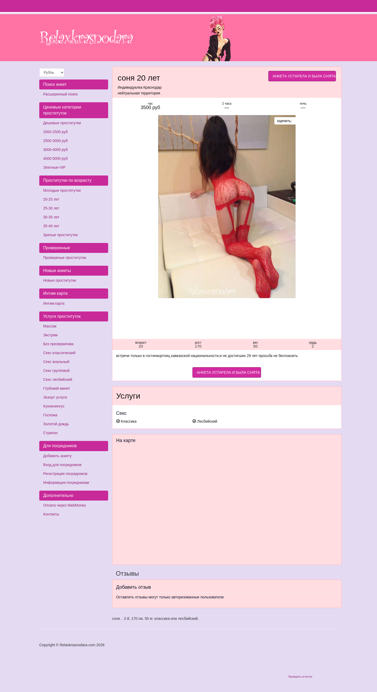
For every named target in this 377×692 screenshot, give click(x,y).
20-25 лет (51, 199)
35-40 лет (51, 226)
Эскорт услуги (55, 397)
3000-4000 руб (55, 150)
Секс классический (59, 353)
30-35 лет (51, 217)
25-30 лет (51, 208)
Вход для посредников (62, 465)
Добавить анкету (57, 456)
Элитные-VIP (54, 167)
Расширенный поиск (60, 94)
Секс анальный (56, 362)
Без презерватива (58, 344)
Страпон (50, 433)
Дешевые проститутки (62, 123)
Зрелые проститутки (60, 235)
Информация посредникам (66, 482)
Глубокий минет (56, 388)
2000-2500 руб (55, 132)
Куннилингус (53, 406)
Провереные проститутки (64, 258)
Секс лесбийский (57, 379)
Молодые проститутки (62, 190)
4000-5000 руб (55, 158)
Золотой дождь (56, 424)
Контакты (51, 514)
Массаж (50, 326)
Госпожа (50, 415)
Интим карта (53, 303)
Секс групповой (56, 370)
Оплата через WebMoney (64, 505)
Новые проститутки (59, 280)
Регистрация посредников (65, 474)
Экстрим (50, 335)
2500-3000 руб (55, 141)
